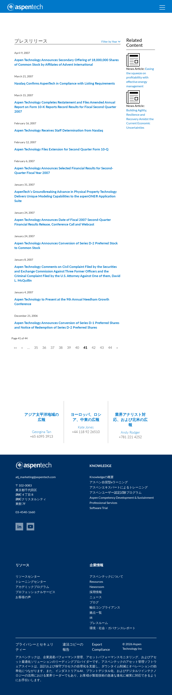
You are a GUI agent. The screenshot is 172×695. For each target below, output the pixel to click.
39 (69, 347)
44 (110, 347)
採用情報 (96, 592)
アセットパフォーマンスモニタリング (112, 657)
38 (61, 347)
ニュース (96, 597)
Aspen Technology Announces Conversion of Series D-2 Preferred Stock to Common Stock (66, 245)
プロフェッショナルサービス (35, 592)
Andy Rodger (130, 432)
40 (77, 347)
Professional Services (103, 502)
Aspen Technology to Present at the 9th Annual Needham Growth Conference (61, 301)
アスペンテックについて (106, 576)
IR (91, 617)
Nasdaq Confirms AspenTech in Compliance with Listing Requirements (64, 83)
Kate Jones (86, 427)
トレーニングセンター (30, 581)
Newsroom (97, 586)
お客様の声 (23, 597)
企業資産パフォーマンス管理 (63, 657)
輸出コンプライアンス (105, 607)
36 (44, 347)
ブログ (94, 602)
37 (52, 347)
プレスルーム (99, 623)
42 (93, 347)
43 (102, 347)
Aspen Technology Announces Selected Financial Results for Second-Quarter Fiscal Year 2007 (63, 170)
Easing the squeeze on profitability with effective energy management (140, 77)
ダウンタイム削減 (113, 666)
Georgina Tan (41, 432)
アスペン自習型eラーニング (109, 482)
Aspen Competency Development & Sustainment (122, 497)
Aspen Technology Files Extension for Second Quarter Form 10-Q (61, 149)
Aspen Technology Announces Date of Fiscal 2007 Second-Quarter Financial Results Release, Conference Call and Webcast (62, 222)
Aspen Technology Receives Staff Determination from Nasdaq (58, 130)
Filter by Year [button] (111, 41)
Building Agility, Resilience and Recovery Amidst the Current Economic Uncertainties (140, 118)
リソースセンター (27, 576)
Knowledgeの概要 (102, 477)
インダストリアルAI (69, 670)
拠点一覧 (96, 612)
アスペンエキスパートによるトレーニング (119, 487)
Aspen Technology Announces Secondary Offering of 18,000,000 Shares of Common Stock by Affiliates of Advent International (66, 62)
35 (36, 347)
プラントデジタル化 (100, 670)
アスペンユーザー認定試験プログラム (116, 492)
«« (15, 347)
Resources (96, 581)
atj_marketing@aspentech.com (35, 477)
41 (85, 347)
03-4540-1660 (25, 512)
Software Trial (99, 508)
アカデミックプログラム (32, 586)
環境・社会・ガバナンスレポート (112, 628)
